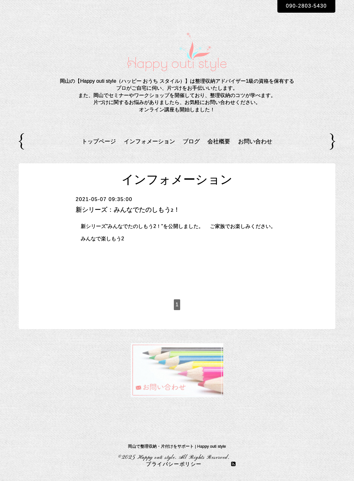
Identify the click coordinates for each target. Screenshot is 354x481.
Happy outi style (156, 457)
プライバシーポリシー (174, 464)
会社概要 (218, 141)
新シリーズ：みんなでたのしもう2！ (128, 209)
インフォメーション (149, 141)
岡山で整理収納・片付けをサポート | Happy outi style (177, 446)
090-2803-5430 (306, 6)
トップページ (99, 141)
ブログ (191, 141)
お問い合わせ (255, 141)
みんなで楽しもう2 (102, 238)
